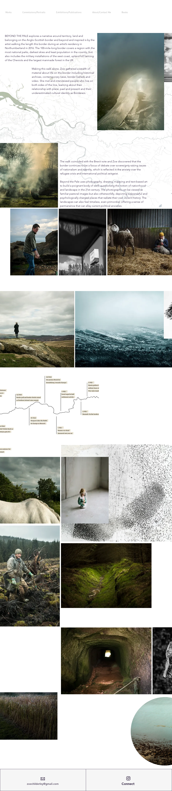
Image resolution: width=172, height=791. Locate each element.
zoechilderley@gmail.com (43, 783)
